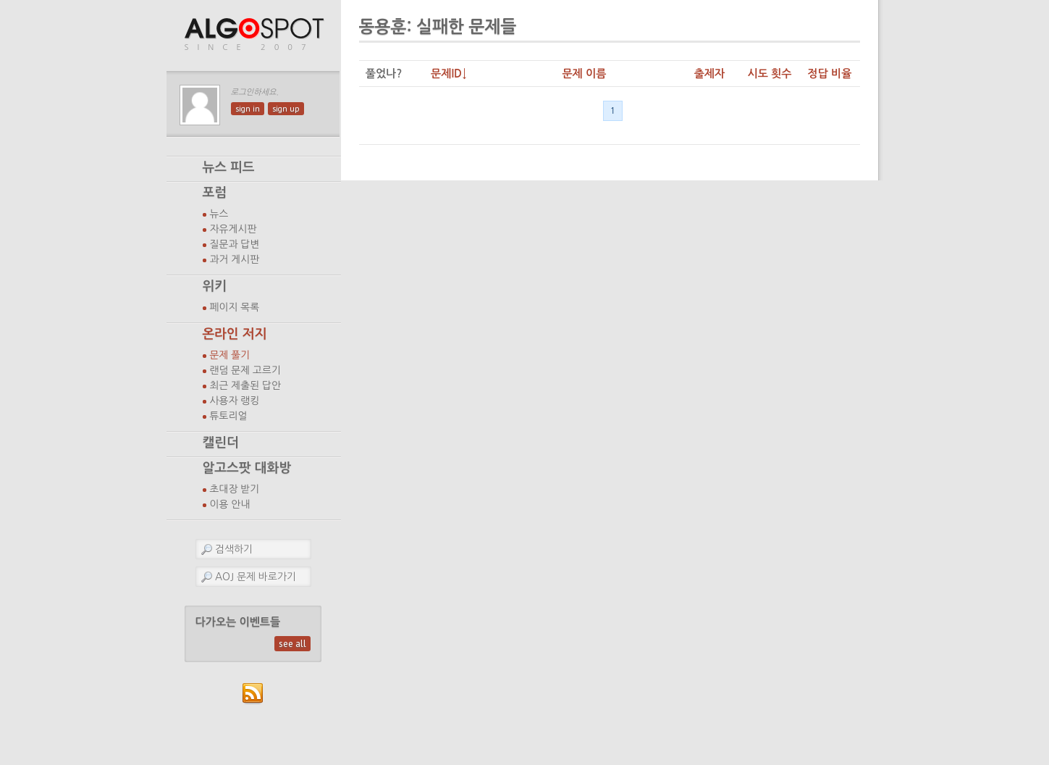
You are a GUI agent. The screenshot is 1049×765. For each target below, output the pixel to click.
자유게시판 (233, 229)
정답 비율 (829, 73)
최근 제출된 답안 (246, 385)
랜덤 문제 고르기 (246, 370)
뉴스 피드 (229, 167)
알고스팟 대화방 (247, 468)
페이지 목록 (235, 307)
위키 (215, 286)
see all (292, 644)
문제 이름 (584, 73)
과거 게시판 (235, 259)
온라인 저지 (235, 333)
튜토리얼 (229, 416)
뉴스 (219, 214)
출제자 (709, 73)
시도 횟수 (769, 73)
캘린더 (221, 442)
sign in (247, 109)
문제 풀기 (230, 355)
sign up (286, 109)
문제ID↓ (449, 73)
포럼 (215, 192)
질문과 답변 (235, 244)
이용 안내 (230, 504)
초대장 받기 (235, 489)
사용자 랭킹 (235, 401)
